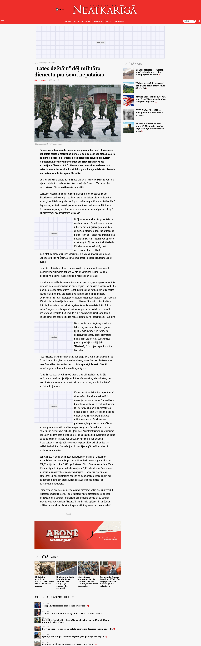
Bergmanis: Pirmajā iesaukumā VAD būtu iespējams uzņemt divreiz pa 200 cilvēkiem (110, 581)
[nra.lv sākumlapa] (60, 9)
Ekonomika (119, 21)
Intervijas (68, 21)
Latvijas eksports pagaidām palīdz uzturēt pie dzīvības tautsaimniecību (77, 629)
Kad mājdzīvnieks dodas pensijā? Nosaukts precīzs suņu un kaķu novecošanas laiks (149, 127)
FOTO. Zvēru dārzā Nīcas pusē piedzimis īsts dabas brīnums (149, 112)
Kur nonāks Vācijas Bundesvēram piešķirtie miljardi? (68, 644)
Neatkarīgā (43, 62)
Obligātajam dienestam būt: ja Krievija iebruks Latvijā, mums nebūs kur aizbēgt (88, 581)
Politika (52, 62)
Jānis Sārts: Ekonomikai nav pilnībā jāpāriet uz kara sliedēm (72, 613)
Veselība (109, 21)
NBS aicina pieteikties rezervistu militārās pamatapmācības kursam (44, 581)
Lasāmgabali (98, 21)
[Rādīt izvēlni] (2, 21)
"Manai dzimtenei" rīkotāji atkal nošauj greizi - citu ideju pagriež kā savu (149, 72)
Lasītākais (132, 64)
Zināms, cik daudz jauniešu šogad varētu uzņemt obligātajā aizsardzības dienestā (65, 582)
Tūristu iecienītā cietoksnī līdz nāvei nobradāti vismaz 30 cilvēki (150, 85)
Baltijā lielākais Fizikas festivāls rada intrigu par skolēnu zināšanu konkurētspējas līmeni (75, 621)
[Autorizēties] (198, 21)
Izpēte (87, 21)
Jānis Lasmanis (40, 80)
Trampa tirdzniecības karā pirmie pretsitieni (64, 606)
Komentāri (78, 21)
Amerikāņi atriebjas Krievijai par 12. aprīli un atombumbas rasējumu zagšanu (150, 99)
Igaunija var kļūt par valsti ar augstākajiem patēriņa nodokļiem (73, 636)
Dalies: (68, 514)
